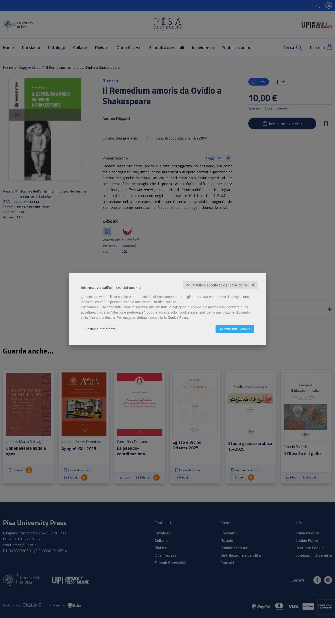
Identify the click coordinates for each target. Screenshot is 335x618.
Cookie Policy (178, 317)
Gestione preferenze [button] (100, 329)
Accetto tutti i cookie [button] (234, 329)
